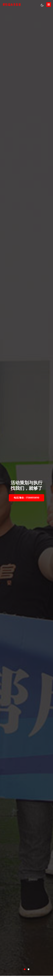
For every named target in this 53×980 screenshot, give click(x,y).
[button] (25, 969)
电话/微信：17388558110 (26, 497)
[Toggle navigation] (48, 4)
